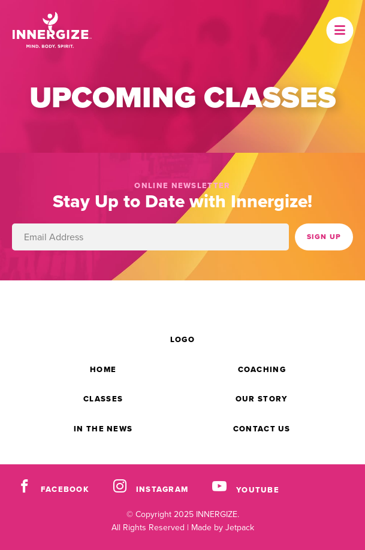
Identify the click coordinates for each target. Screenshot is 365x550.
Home (103, 369)
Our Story (262, 398)
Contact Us (262, 428)
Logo (182, 339)
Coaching (262, 369)
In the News (103, 428)
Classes (103, 398)
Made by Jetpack (222, 527)
